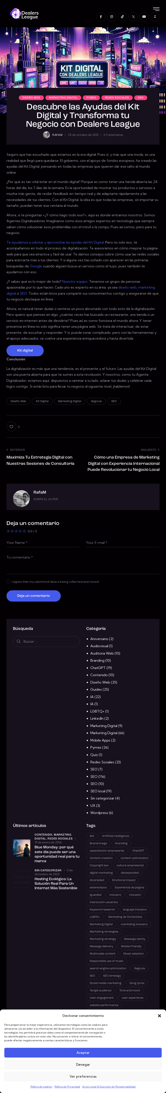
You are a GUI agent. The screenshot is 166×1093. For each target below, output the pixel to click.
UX (92, 805)
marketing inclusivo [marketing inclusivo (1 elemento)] (134, 924)
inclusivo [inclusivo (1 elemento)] (115, 895)
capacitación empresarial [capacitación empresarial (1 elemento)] (107, 850)
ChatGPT (98, 668)
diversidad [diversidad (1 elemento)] (97, 880)
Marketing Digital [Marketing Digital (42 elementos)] (101, 924)
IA (92, 697)
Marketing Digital (63, 97)
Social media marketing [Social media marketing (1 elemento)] (105, 983)
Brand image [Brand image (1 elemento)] (98, 843)
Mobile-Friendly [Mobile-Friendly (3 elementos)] (131, 946)
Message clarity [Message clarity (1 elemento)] (134, 939)
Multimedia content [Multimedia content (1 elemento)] (102, 953)
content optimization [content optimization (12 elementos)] (134, 858)
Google (36, 266)
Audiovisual (99, 646)
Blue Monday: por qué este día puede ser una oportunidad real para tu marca (57, 854)
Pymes (91, 97)
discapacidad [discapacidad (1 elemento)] (130, 873)
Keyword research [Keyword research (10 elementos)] (102, 909)
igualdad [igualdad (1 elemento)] (95, 895)
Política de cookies (41, 1086)
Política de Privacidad (67, 1086)
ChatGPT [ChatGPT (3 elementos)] (138, 850)
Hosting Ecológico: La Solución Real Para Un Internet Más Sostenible (56, 883)
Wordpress (99, 813)
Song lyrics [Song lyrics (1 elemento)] (136, 983)
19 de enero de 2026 (48, 842)
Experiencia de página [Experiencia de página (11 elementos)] (129, 887)
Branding (97, 660)
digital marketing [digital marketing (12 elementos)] (101, 873)
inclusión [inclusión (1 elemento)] (135, 895)
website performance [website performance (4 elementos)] (104, 1005)
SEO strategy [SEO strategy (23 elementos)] (112, 975)
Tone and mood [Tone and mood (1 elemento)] (129, 990)
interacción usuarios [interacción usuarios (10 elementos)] (104, 902)
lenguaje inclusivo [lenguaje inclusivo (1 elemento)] (135, 909)
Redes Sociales (117, 97)
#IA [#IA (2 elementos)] (92, 836)
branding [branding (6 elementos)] (121, 843)
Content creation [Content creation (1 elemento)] (101, 858)
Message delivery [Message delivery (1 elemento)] (101, 946)
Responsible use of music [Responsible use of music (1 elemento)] (106, 961)
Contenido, (44, 834)
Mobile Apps (100, 740)
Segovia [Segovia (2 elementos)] (139, 968)
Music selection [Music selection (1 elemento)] (133, 953)
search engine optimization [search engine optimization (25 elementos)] (108, 968)
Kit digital (25, 350)
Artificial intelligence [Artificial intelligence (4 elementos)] (115, 836)
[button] (159, 1016)
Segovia (96, 401)
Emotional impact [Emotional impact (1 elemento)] (124, 880)
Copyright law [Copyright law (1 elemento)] (99, 865)
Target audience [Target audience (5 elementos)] (100, 990)
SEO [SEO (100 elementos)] (92, 975)
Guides (96, 689)
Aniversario (99, 639)
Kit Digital (42, 401)
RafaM (40, 493)
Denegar (83, 1065)
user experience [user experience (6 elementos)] (132, 998)
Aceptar (83, 1053)
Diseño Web (31, 97)
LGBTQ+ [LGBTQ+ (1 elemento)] (95, 917)
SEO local (97, 791)
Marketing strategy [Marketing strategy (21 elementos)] (103, 939)
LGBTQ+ (97, 711)
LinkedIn (97, 718)
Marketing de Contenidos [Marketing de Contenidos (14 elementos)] (125, 917)
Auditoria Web (102, 653)
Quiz (94, 755)
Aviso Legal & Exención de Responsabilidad (109, 1086)
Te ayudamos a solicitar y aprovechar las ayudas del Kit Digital (55, 242)
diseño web (127, 287)
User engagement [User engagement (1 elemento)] (102, 998)
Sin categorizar (102, 798)
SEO (141, 97)
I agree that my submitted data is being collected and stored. (55, 582)
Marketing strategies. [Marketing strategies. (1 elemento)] (104, 931)
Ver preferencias (83, 1076)
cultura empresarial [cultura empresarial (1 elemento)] (130, 865)
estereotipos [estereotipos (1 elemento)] (98, 887)
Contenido (99, 675)
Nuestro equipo (75, 281)
